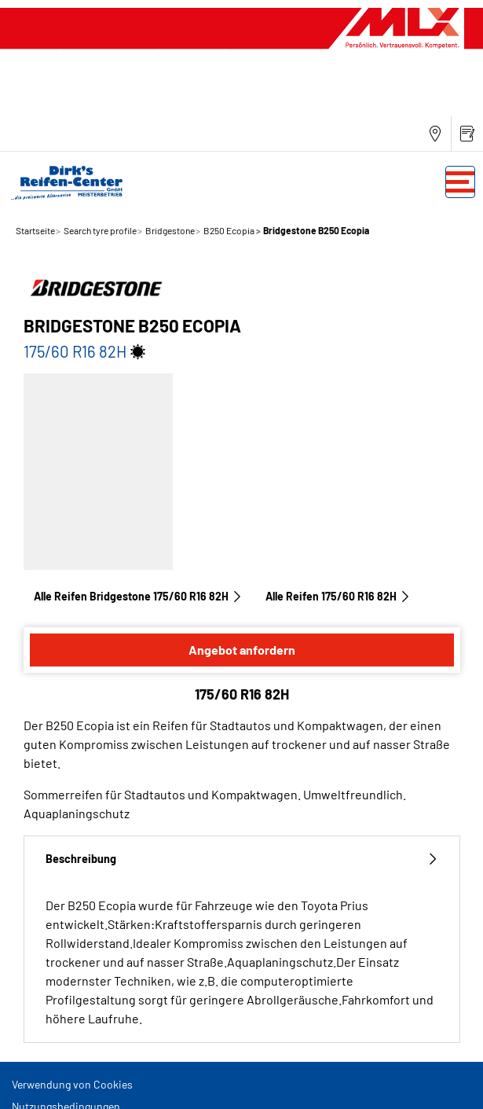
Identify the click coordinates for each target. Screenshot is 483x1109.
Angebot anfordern (241, 649)
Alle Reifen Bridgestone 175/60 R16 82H (138, 596)
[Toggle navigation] (460, 182)
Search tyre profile (99, 230)
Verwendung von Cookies (72, 1084)
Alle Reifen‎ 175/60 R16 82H (338, 596)
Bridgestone (169, 230)
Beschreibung (242, 858)
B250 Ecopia (228, 230)
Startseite (35, 230)
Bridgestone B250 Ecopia (315, 230)
